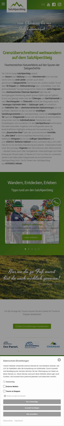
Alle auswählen (32, 414)
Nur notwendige (32, 402)
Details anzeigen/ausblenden (16, 396)
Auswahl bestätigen (32, 408)
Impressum (18, 421)
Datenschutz (8, 421)
